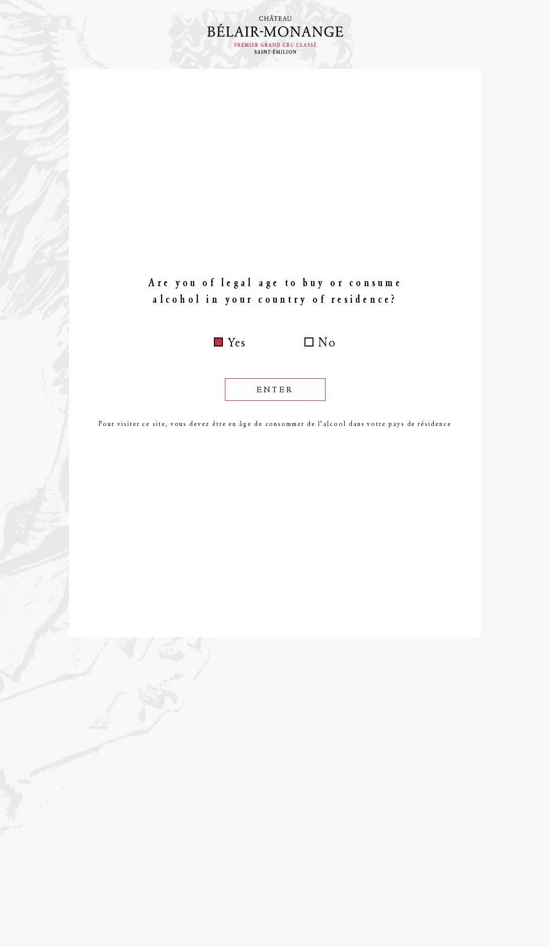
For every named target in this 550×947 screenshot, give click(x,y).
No (327, 342)
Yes (236, 342)
